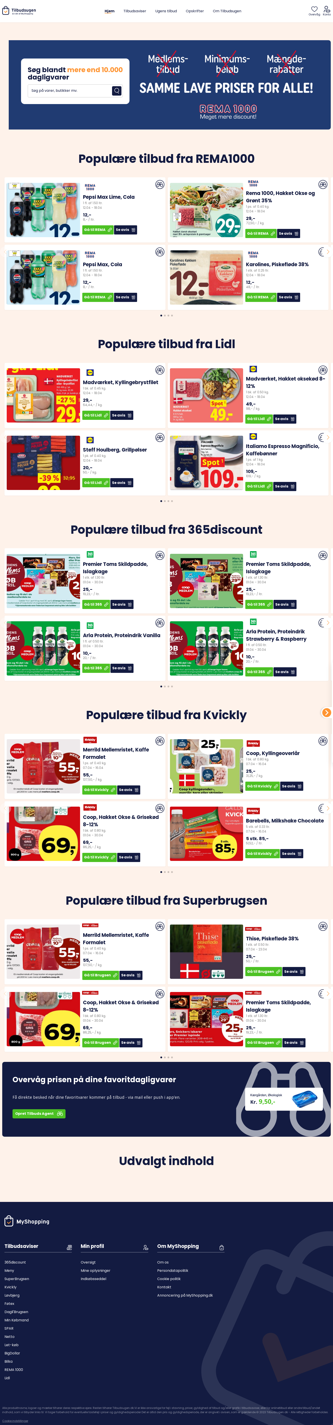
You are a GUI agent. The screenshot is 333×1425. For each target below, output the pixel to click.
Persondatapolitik (172, 1270)
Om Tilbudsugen (227, 11)
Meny (9, 1270)
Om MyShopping (178, 1246)
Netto (9, 1336)
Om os (163, 1262)
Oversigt (88, 1262)
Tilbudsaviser (134, 11)
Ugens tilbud (166, 11)
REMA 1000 (13, 1369)
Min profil (92, 1246)
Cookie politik (169, 1278)
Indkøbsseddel (93, 1278)
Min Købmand (16, 1320)
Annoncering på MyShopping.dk (185, 1295)
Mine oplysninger (95, 1270)
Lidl (7, 1378)
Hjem (110, 11)
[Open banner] (166, 85)
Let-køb (11, 1345)
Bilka (8, 1361)
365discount (15, 1262)
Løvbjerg (11, 1295)
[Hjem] (20, 13)
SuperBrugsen (16, 1278)
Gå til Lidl (96, 415)
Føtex (9, 1303)
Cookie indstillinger (15, 1418)
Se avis (125, 229)
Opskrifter (195, 11)
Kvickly (10, 1287)
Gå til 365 (96, 604)
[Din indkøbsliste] (326, 712)
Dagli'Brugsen (16, 1311)
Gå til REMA (98, 229)
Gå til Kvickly (99, 789)
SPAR (8, 1328)
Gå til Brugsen (100, 975)
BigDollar (12, 1353)
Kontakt (164, 1287)
